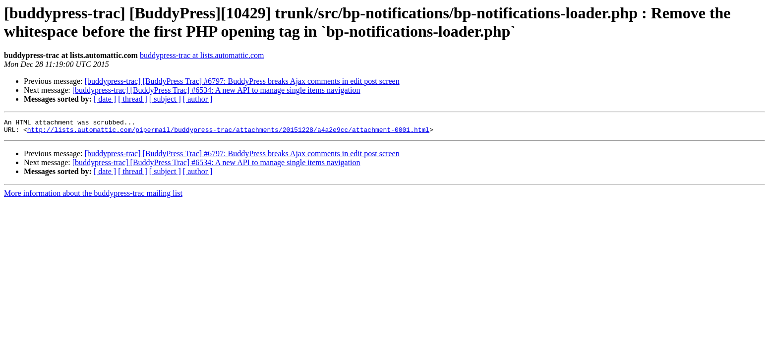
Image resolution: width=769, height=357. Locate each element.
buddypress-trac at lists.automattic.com (202, 55)
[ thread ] (132, 99)
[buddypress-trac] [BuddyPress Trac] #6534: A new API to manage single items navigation (216, 90)
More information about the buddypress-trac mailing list (93, 196)
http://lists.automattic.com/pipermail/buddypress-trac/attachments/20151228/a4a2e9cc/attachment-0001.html (228, 132)
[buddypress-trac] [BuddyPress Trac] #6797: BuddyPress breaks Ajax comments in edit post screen (242, 81)
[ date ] (105, 99)
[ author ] (198, 99)
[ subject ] (165, 99)
